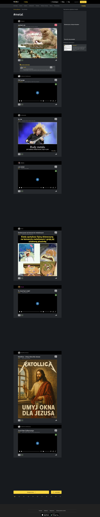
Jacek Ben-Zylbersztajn (26, 431)
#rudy (32, 120)
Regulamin (52, 510)
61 (23, 496)
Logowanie (76, 1)
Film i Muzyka (20, 81)
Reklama (46, 510)
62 (19, 496)
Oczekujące (55, 2)
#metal (27, 26)
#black (30, 26)
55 (51, 496)
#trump (35, 81)
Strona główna (17, 9)
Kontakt (40, 510)
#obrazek (23, 26)
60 (28, 496)
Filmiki (19, 292)
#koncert (31, 234)
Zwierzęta (16, 5)
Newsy (51, 5)
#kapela (36, 26)
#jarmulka (33, 432)
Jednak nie (21, 25)
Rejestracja (83, 1)
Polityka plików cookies (61, 510)
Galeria (25, 5)
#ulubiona (33, 26)
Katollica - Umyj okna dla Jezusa (29, 357)
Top (69, 2)
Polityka (37, 5)
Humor (20, 5)
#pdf (32, 81)
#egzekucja (29, 81)
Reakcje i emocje (44, 5)
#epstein (37, 81)
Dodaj (26, 2)
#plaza (26, 432)
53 (60, 496)
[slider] (30, 101)
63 (14, 496)
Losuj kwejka (56, 492)
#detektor (29, 432)
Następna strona (31, 492)
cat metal (21, 167)
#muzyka (28, 358)
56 (46, 496)
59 (33, 496)
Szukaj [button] (84, 5)
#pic (34, 120)
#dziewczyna (24, 234)
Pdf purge (21, 80)
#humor (27, 120)
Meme (19, 358)
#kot (25, 168)
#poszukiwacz (37, 432)
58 (37, 496)
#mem (23, 358)
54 (55, 496)
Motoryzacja (56, 5)
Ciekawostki (31, 5)
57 (42, 496)
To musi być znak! (24, 291)
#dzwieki (26, 292)
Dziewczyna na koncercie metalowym (31, 233)
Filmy (63, 2)
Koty (19, 168)
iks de (20, 119)
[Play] (20, 101)
